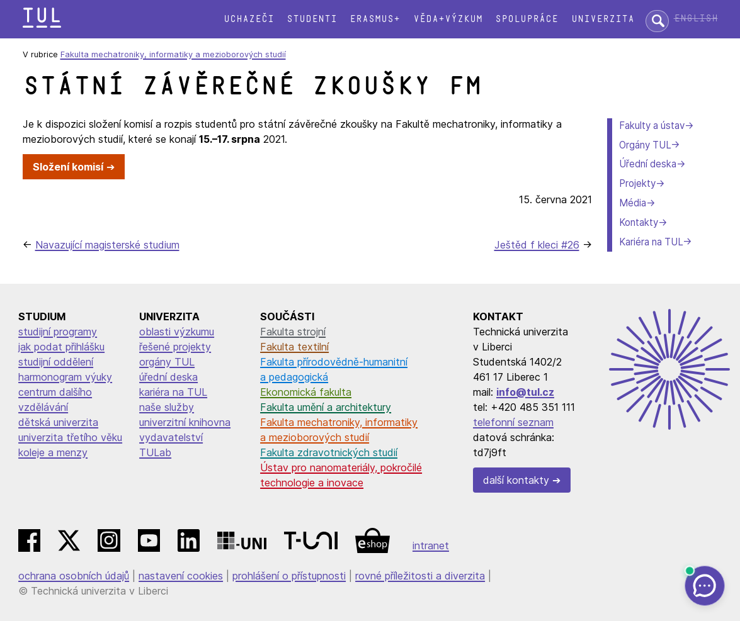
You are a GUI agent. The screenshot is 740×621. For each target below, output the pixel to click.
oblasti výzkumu (176, 331)
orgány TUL (167, 361)
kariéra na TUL (173, 392)
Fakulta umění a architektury (325, 407)
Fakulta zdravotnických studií (328, 452)
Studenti (312, 19)
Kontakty (638, 222)
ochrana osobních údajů (73, 575)
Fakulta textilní (294, 346)
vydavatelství (171, 437)
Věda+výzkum (447, 19)
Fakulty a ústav (652, 125)
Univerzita (602, 19)
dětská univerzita (58, 422)
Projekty (637, 183)
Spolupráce (526, 19)
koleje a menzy (53, 452)
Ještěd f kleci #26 (536, 244)
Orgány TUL (645, 145)
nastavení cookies (181, 575)
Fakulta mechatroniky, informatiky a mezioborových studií (173, 54)
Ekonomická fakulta (305, 392)
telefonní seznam (513, 422)
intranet (431, 545)
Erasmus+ (375, 19)
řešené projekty (175, 346)
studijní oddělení (55, 361)
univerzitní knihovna (185, 422)
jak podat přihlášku (61, 346)
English (696, 19)
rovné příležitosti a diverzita (420, 575)
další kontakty (516, 480)
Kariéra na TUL (651, 242)
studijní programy (57, 331)
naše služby (166, 407)
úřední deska (168, 377)
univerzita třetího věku (70, 437)
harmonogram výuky (65, 377)
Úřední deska (647, 164)
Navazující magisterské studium (107, 244)
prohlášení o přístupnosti (289, 575)
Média (632, 203)
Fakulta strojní (293, 331)
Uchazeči (249, 19)
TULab (155, 452)
